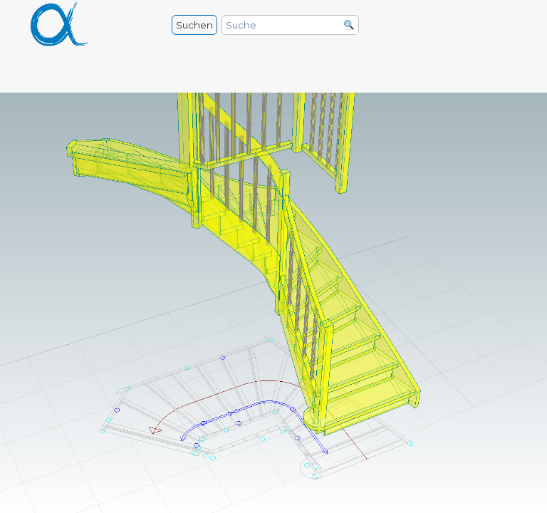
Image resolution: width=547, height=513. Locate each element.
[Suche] (290, 25)
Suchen (194, 25)
